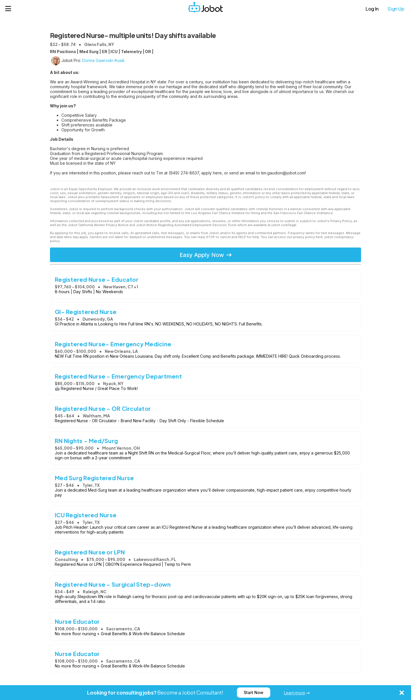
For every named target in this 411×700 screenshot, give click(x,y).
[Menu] (8, 8)
